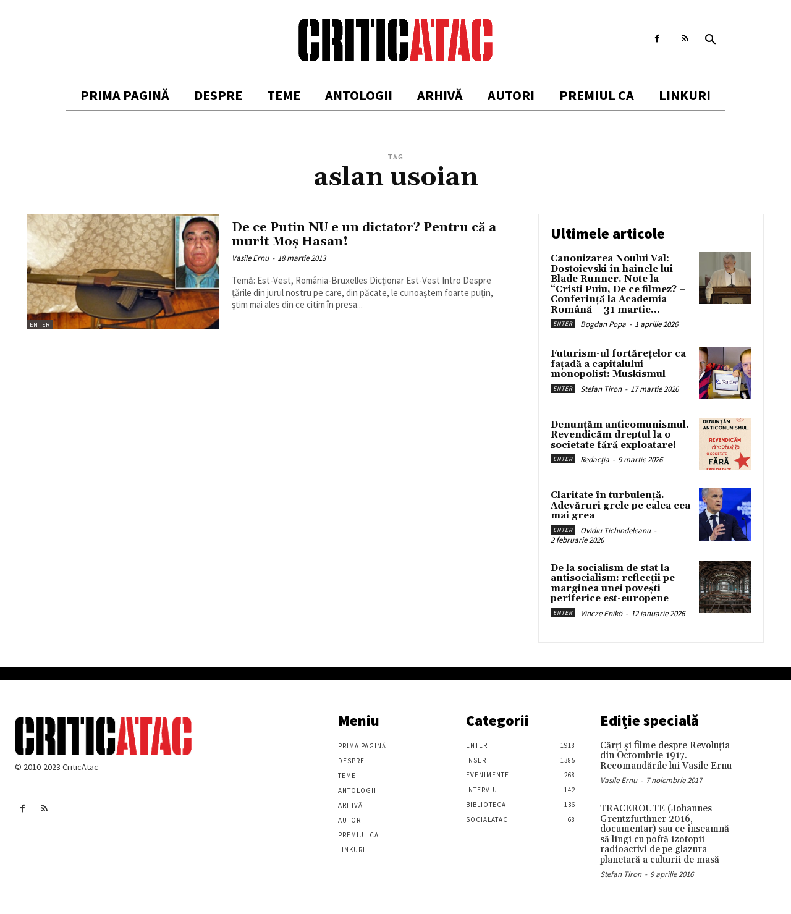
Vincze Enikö (601, 613)
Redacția (594, 459)
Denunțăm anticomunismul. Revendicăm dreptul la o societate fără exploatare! (620, 435)
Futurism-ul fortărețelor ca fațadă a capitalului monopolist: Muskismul (618, 364)
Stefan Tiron (601, 389)
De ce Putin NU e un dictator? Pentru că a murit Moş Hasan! (365, 234)
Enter (40, 325)
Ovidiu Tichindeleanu (615, 530)
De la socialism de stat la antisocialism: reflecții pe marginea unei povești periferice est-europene (613, 583)
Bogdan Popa (603, 324)
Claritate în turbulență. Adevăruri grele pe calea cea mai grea (620, 505)
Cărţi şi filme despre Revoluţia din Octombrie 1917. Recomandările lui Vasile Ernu (666, 756)
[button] (710, 40)
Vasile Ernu (250, 258)
